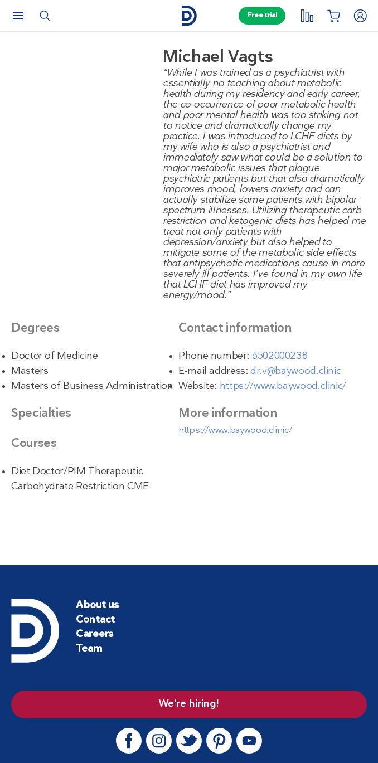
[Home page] (189, 16)
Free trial (262, 16)
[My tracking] (306, 15)
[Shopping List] (333, 15)
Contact (95, 620)
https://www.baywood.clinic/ (283, 386)
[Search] (44, 15)
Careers (94, 634)
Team (89, 649)
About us (97, 605)
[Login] (360, 15)
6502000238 (279, 356)
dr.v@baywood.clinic (295, 371)
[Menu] (18, 15)
